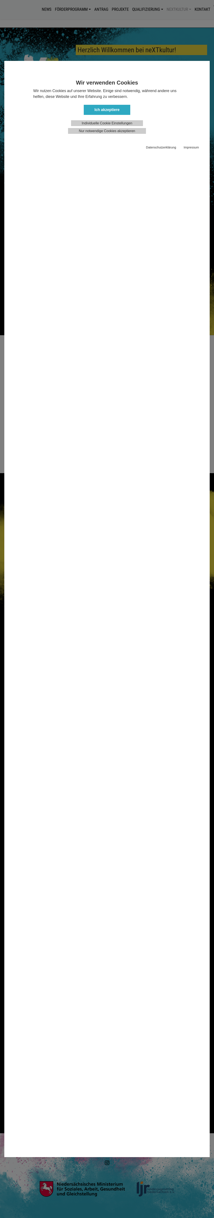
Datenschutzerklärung (161, 147)
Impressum (191, 147)
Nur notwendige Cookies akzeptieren (107, 131)
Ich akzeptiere (107, 110)
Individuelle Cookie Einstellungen (107, 123)
